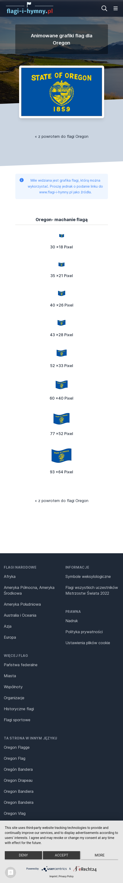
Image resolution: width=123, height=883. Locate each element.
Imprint (53, 876)
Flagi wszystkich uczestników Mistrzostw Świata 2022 (91, 590)
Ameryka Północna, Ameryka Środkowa (29, 590)
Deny (23, 855)
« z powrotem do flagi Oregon (61, 136)
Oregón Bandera (18, 769)
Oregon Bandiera (18, 791)
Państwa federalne (20, 664)
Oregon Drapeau (18, 780)
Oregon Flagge (17, 747)
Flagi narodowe (20, 567)
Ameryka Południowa (22, 604)
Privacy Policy (66, 876)
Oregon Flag (14, 758)
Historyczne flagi (19, 708)
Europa (10, 637)
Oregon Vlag (15, 813)
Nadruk (71, 620)
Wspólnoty (13, 686)
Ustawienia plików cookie (87, 642)
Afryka (10, 576)
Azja (7, 626)
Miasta (10, 675)
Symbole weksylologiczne (88, 576)
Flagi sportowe (17, 719)
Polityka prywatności (84, 631)
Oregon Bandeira (18, 802)
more (100, 855)
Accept (61, 855)
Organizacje (14, 697)
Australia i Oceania (20, 615)
